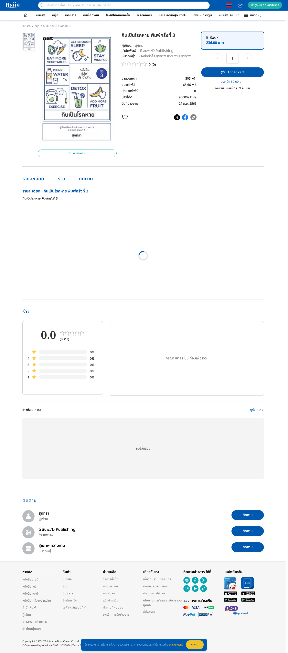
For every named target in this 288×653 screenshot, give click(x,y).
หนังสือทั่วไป (146, 56)
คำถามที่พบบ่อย (113, 607)
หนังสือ (41, 15)
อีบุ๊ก (55, 15)
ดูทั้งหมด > (257, 410)
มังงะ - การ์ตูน (202, 15)
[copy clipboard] (193, 117)
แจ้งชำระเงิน (110, 600)
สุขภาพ (186, 56)
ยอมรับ (194, 644)
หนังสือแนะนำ (30, 593)
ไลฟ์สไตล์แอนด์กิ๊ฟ (118, 15)
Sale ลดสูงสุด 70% (172, 15)
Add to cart (232, 72)
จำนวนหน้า (129, 78)
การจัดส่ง (109, 593)
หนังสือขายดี (30, 579)
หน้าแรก (26, 26)
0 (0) (152, 64)
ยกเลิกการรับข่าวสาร (116, 614)
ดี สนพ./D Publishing (156, 50)
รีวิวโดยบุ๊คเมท (31, 629)
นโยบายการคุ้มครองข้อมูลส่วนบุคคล (162, 603)
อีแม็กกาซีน (91, 15)
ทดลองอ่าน (77, 153)
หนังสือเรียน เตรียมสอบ (235, 15)
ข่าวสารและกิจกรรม (34, 621)
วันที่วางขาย (130, 103)
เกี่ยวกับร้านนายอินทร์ (157, 579)
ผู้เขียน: (127, 45)
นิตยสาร (71, 15)
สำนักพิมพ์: (129, 51)
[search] (41, 5)
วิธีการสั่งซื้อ (110, 579)
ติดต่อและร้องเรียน (155, 586)
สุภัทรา (139, 45)
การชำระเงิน (110, 586)
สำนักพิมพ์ (29, 607)
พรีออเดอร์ (144, 15)
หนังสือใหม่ (29, 586)
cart (240, 5)
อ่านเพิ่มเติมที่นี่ (176, 645)
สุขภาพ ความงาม (168, 56)
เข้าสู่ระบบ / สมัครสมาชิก (265, 5)
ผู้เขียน (26, 614)
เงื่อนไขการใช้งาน (154, 593)
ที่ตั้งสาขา (149, 612)
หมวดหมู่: (128, 56)
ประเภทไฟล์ (130, 91)
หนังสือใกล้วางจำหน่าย (36, 600)
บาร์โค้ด (127, 97)
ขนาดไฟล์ (128, 84)
